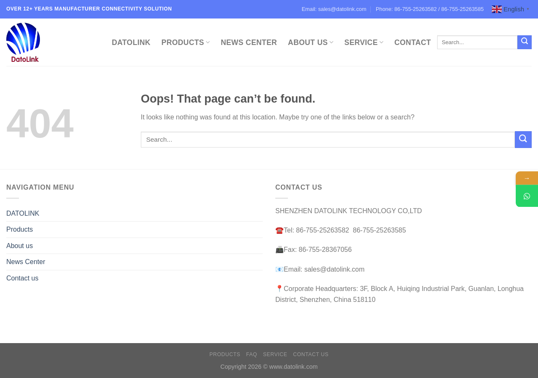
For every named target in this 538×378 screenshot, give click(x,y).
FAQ (251, 354)
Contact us (22, 278)
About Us (310, 42)
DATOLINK (131, 42)
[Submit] (524, 42)
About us (19, 245)
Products (185, 42)
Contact (412, 42)
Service (363, 42)
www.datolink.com (293, 366)
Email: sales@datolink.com (334, 9)
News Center (249, 42)
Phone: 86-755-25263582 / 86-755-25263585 (430, 9)
